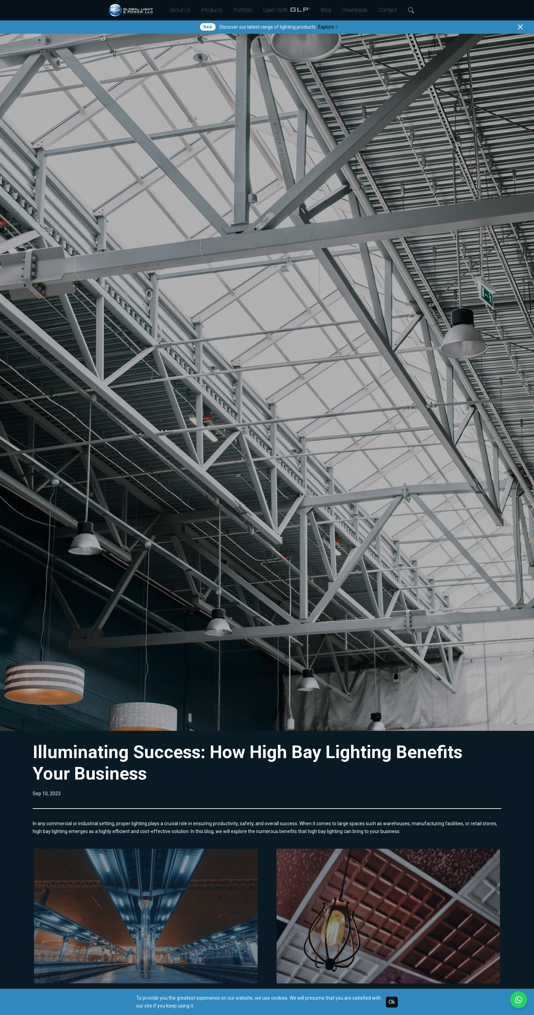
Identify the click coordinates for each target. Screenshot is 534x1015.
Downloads (354, 10)
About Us (180, 10)
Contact (387, 10)
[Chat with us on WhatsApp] (518, 999)
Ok (392, 1002)
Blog (326, 10)
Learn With (286, 10)
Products (212, 10)
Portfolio (243, 10)
